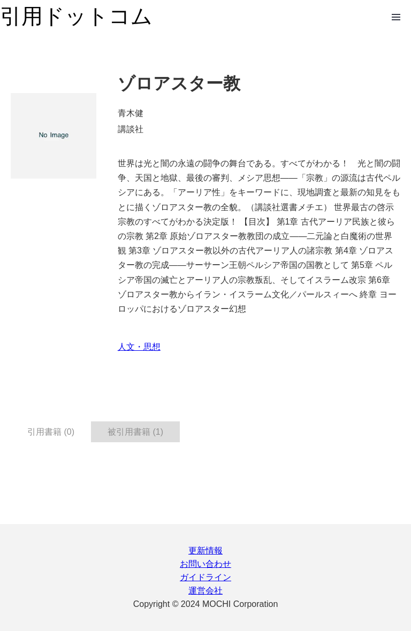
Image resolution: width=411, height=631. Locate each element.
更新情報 (205, 550)
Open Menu (396, 17)
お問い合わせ (205, 563)
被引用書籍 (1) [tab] (135, 431)
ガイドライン (205, 577)
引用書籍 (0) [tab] (50, 431)
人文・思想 (139, 346)
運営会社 (205, 590)
